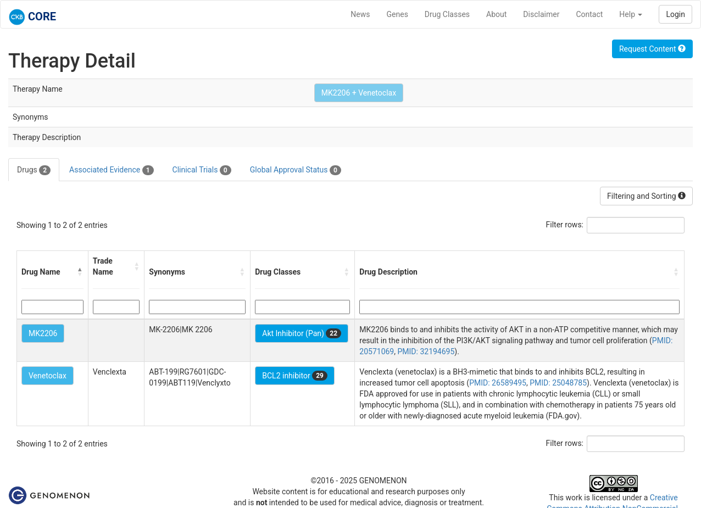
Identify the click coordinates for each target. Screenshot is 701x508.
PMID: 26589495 (497, 382)
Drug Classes (447, 14)
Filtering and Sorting (646, 196)
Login (675, 14)
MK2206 (43, 333)
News (360, 14)
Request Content (652, 48)
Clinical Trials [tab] (202, 170)
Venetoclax (47, 375)
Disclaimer (541, 14)
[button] (80, 271)
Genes (397, 14)
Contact (589, 14)
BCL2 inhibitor (294, 376)
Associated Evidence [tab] (111, 170)
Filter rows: (565, 224)
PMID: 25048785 (558, 382)
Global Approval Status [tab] (295, 170)
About (496, 14)
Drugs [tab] (34, 170)
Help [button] (630, 14)
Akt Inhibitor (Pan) (301, 333)
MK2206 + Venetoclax (358, 92)
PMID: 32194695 (425, 351)
